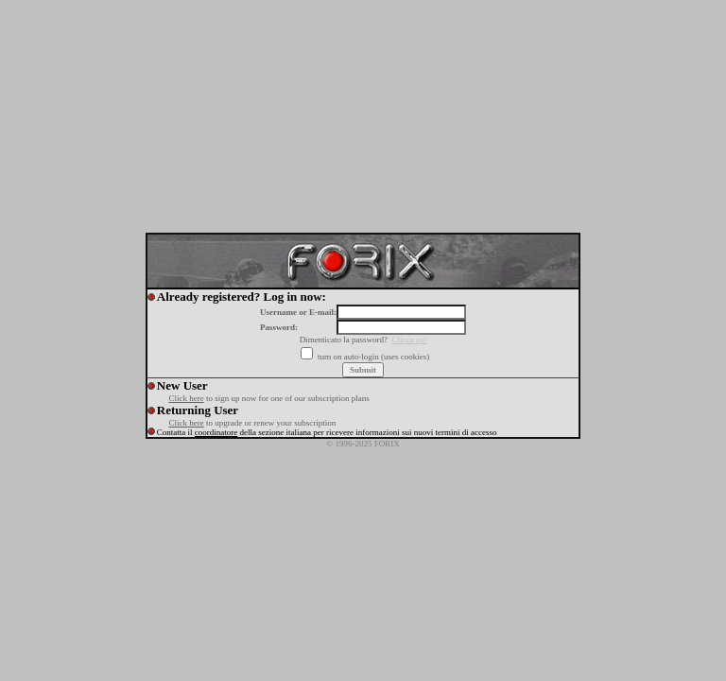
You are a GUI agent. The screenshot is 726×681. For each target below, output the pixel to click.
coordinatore (216, 432)
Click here (185, 398)
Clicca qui (409, 339)
